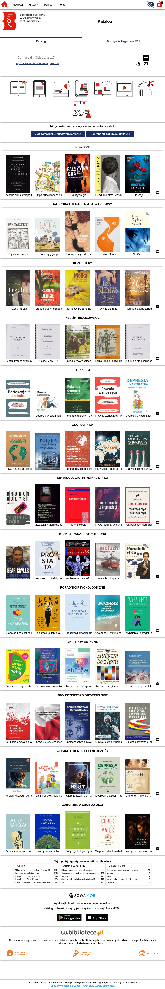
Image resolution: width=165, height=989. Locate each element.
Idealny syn (111, 882)
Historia (33, 4)
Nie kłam (110, 873)
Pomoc (48, 4)
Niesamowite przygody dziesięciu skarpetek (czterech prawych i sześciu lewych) (48, 882)
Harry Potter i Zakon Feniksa (27, 879)
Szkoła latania (67, 876)
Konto (61, 4)
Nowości (18, 4)
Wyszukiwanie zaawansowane (32, 63)
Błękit (63, 882)
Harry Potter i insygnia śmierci (27, 876)
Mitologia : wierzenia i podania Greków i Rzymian (35, 870)
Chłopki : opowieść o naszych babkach (77, 870)
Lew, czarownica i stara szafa (27, 873)
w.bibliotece (88, 940)
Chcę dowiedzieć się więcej (65, 985)
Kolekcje (54, 63)
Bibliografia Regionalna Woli (123, 41)
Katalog (41, 41)
